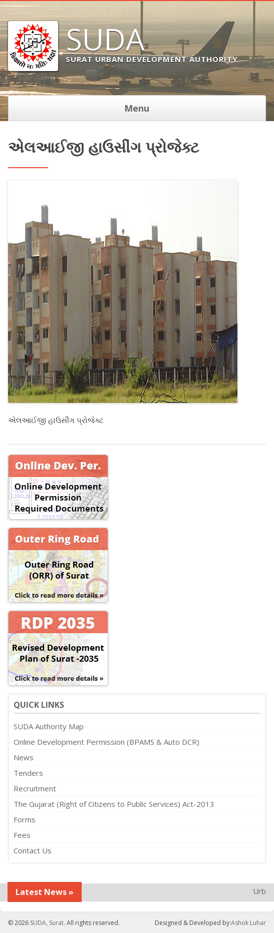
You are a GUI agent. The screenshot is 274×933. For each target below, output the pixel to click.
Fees (22, 835)
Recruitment (35, 788)
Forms (25, 819)
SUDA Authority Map (49, 726)
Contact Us (33, 850)
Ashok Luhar (248, 922)
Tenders (28, 773)
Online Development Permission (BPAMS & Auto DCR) (106, 742)
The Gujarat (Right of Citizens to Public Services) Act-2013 (114, 804)
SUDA (105, 39)
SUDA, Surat (47, 922)
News (24, 757)
